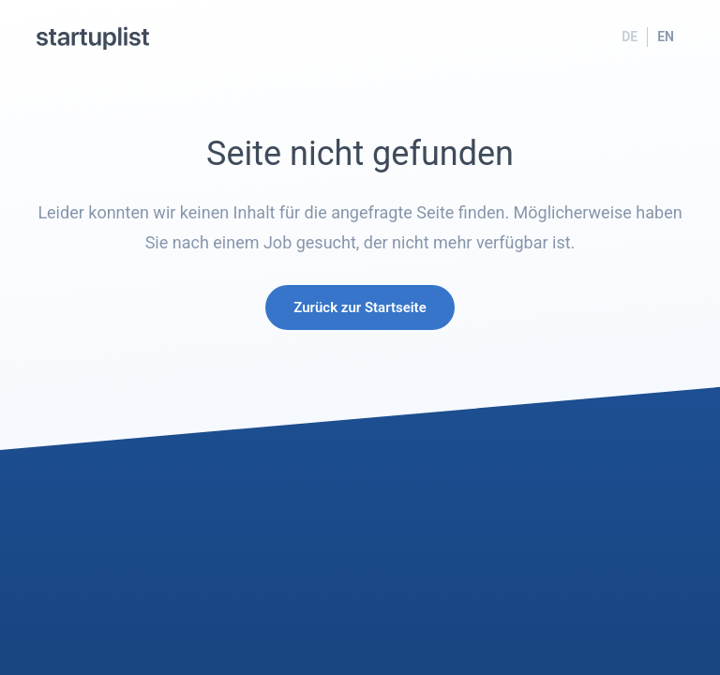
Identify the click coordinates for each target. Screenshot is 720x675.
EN (665, 36)
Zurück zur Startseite (359, 307)
